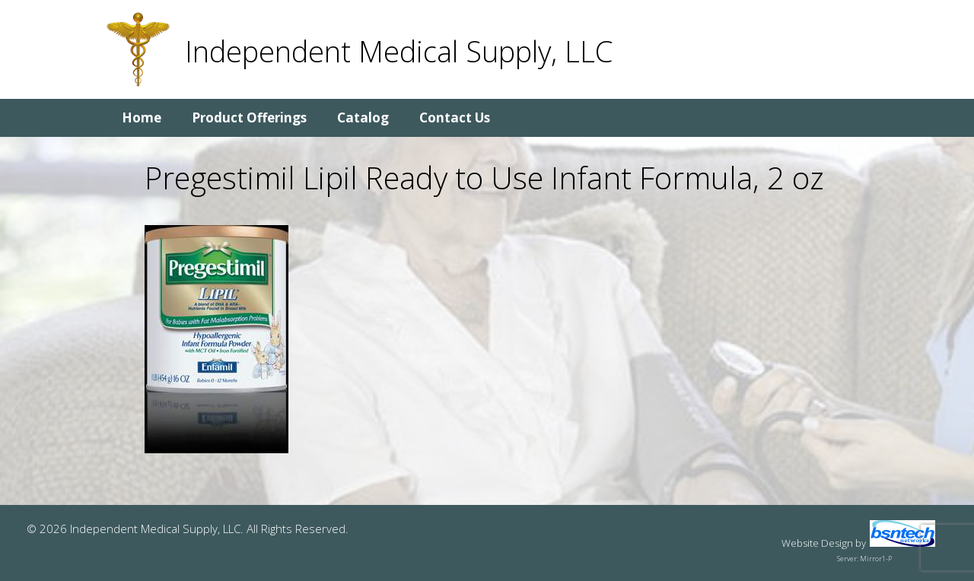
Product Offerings (249, 117)
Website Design (817, 543)
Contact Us (454, 117)
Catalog (363, 117)
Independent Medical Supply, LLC (399, 51)
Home (141, 117)
